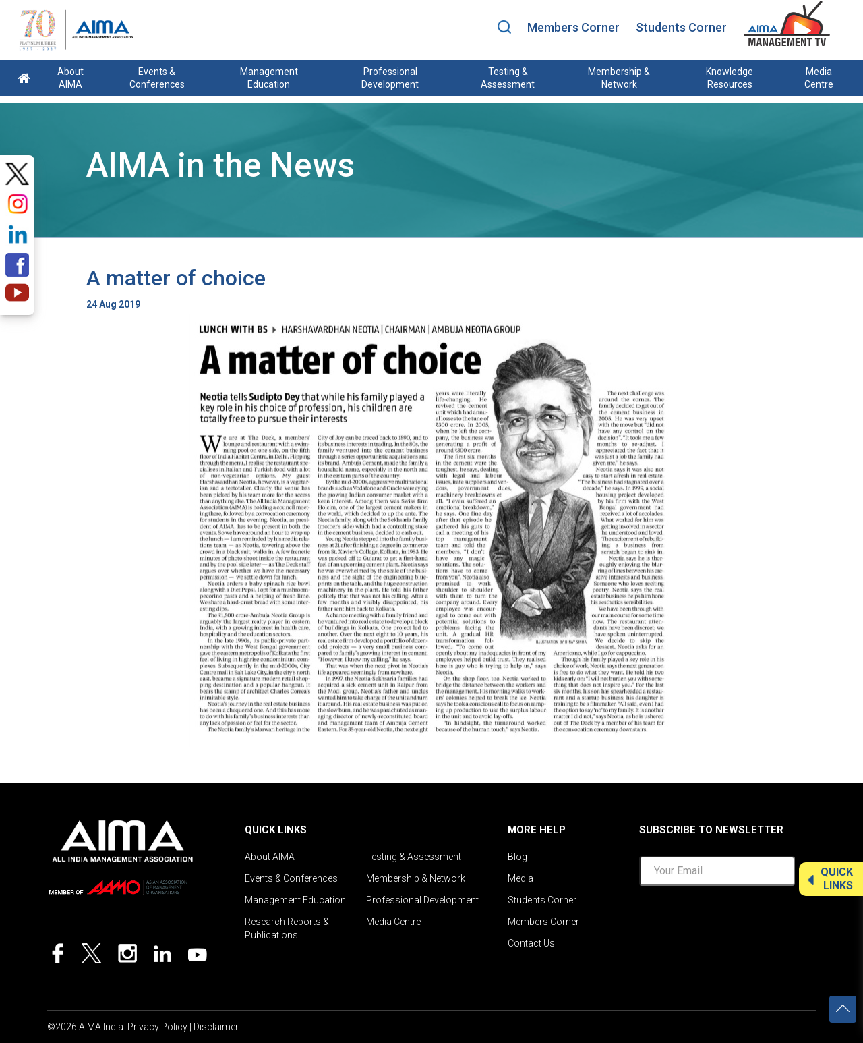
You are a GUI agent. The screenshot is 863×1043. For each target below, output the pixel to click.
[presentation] (741, 923)
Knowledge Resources (729, 78)
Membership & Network (619, 78)
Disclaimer (216, 1026)
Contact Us (531, 943)
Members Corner (573, 27)
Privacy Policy (157, 1026)
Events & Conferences (157, 78)
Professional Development (390, 78)
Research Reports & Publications (287, 928)
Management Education (269, 78)
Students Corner (681, 27)
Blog (517, 856)
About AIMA (70, 78)
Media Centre (818, 78)
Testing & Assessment (508, 78)
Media (520, 878)
